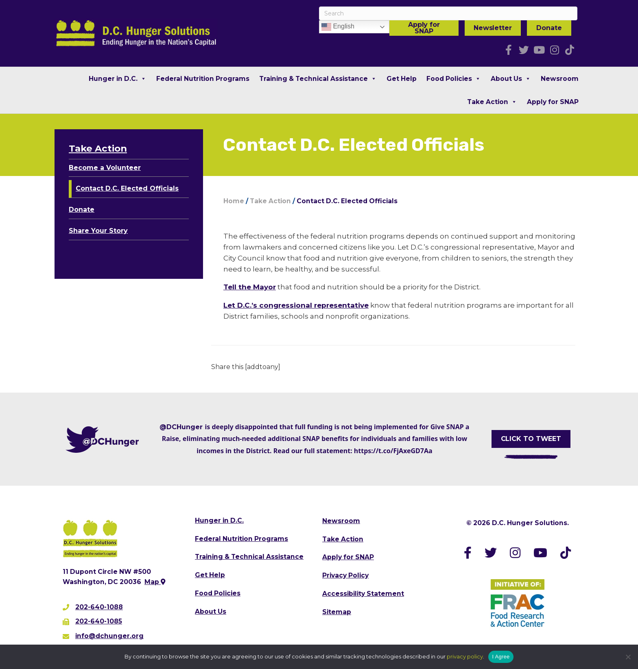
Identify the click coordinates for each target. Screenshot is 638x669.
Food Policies (453, 78)
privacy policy (465, 656)
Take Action (492, 101)
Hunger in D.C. (117, 78)
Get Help (402, 79)
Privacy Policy (345, 575)
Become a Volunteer (105, 168)
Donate (549, 28)
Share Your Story (98, 231)
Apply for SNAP (424, 28)
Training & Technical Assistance (318, 78)
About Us (511, 78)
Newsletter (493, 28)
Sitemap (336, 612)
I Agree (501, 657)
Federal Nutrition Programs (202, 79)
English (337, 27)
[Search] (448, 13)
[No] (628, 657)
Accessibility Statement (363, 593)
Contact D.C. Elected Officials (127, 188)
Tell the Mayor (249, 287)
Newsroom (560, 79)
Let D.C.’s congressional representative (296, 305)
